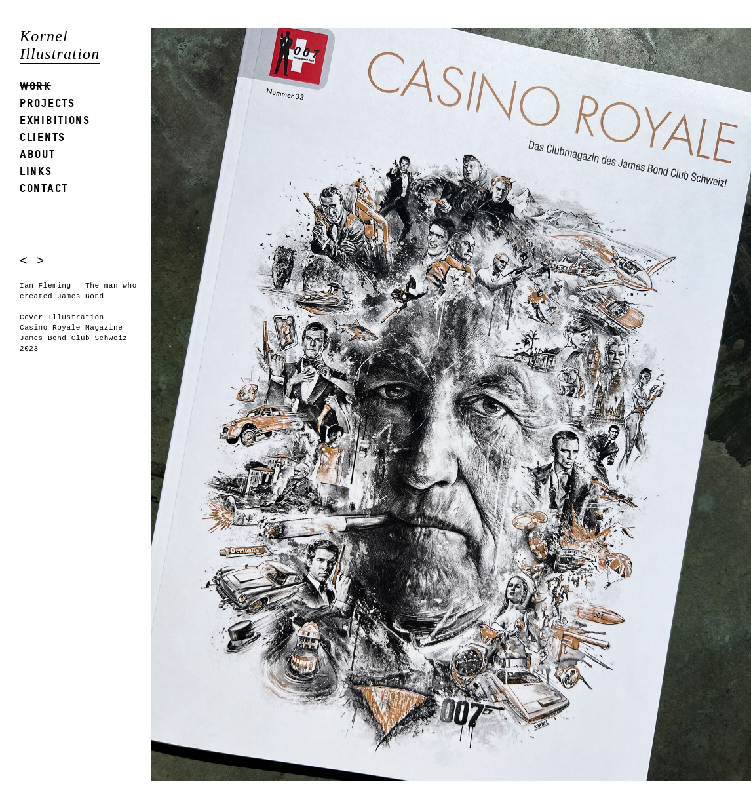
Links (36, 171)
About (38, 154)
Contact (44, 188)
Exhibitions (55, 119)
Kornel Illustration (60, 45)
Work (35, 85)
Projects (47, 102)
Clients (43, 137)
